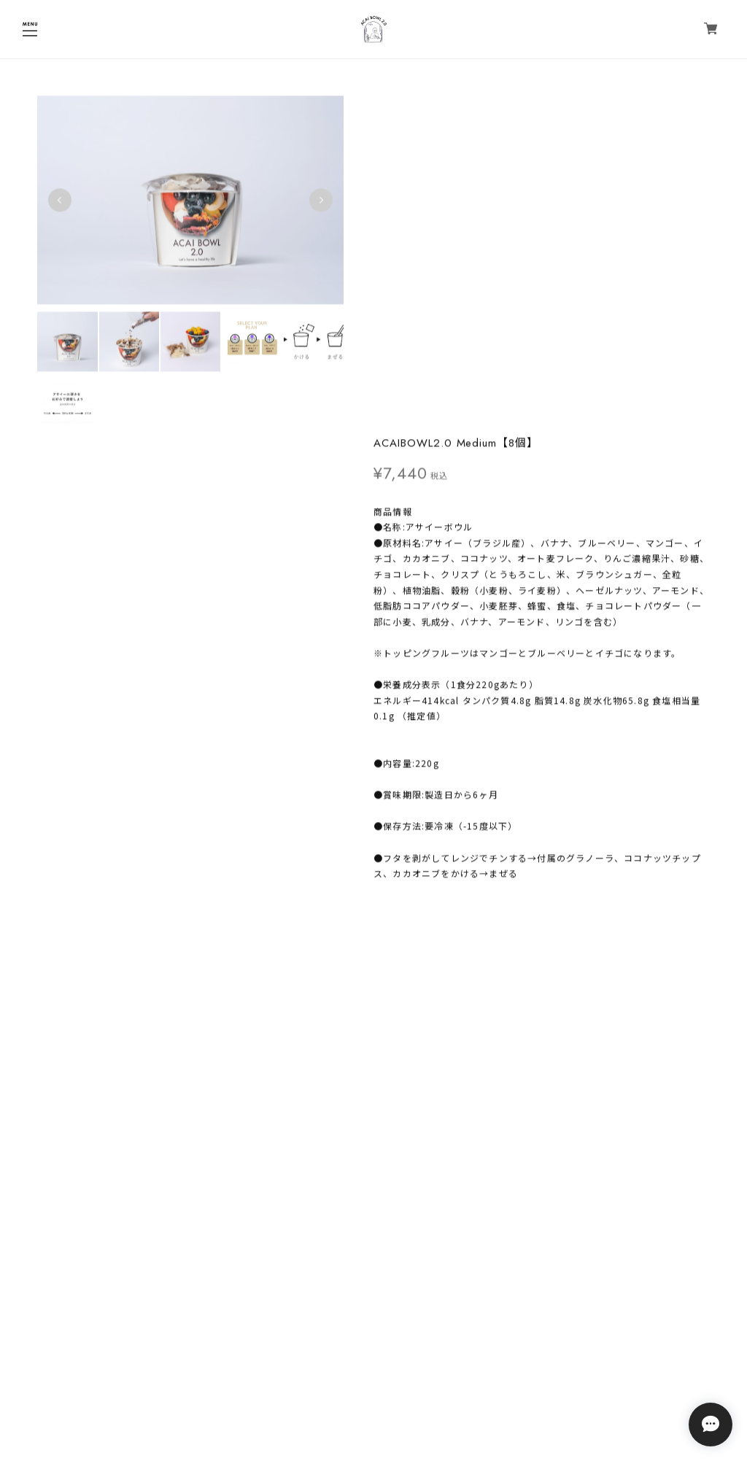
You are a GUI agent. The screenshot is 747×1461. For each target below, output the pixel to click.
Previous (59, 201)
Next (317, 201)
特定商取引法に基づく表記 (373, 1398)
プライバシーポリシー (373, 1379)
